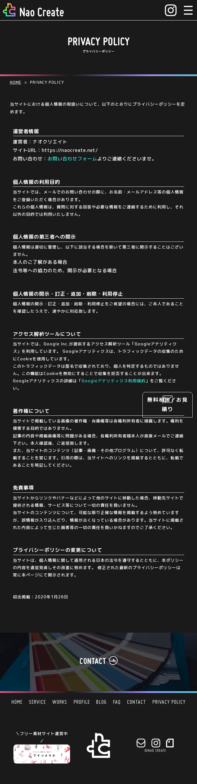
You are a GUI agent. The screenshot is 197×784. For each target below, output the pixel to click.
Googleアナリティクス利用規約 (113, 381)
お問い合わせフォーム (72, 158)
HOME (16, 702)
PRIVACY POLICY (169, 702)
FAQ (117, 702)
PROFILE (82, 702)
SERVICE (37, 702)
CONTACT (136, 702)
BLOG (101, 702)
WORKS (59, 702)
